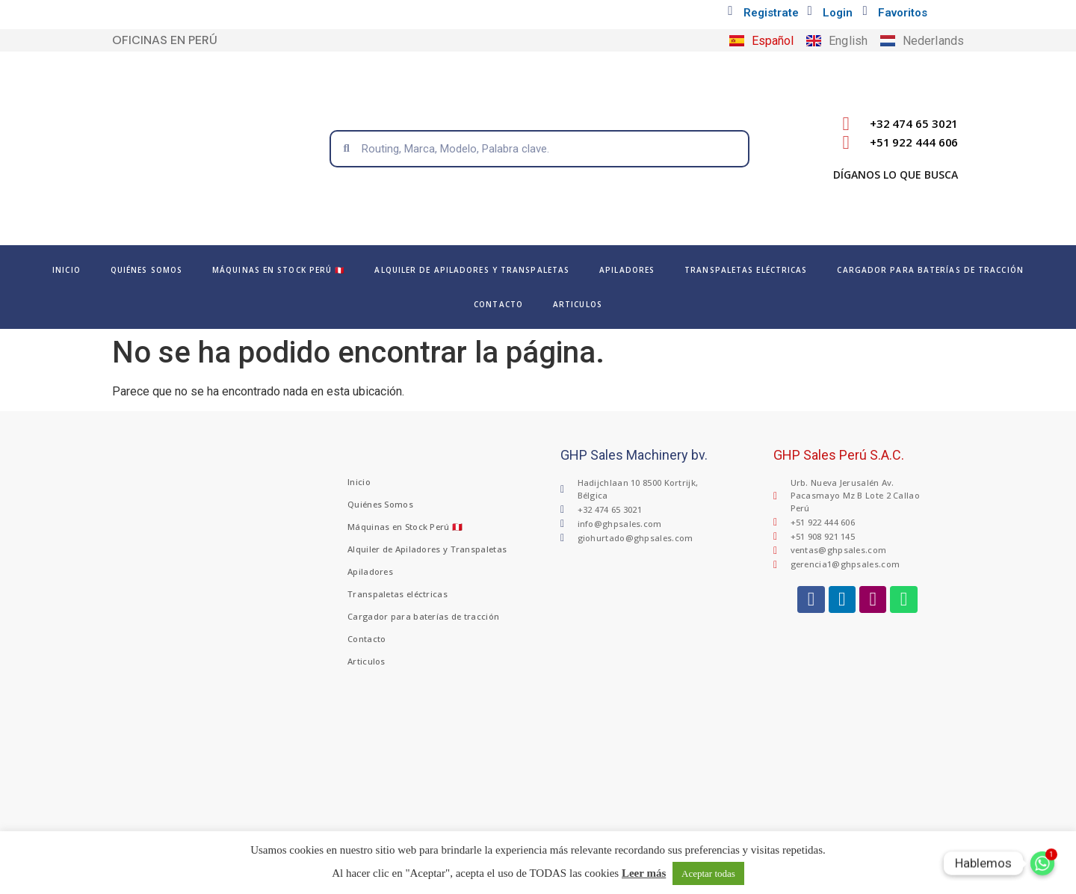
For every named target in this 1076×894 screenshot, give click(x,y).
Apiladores (627, 270)
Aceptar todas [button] (708, 873)
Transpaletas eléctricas (745, 270)
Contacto (498, 304)
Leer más (644, 873)
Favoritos (902, 12)
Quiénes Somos (146, 270)
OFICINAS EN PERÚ (164, 40)
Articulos (577, 304)
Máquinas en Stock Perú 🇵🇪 (278, 270)
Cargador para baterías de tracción (930, 270)
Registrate (771, 12)
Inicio (66, 270)
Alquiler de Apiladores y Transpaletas (471, 270)
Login (838, 12)
